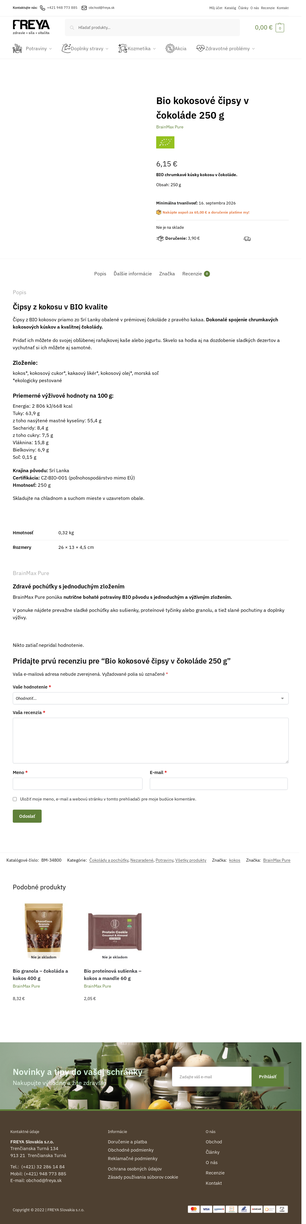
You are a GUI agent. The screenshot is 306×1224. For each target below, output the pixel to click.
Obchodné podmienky (130, 1148)
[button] (269, 27)
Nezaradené (141, 858)
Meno (20, 770)
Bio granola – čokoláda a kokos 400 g (40, 972)
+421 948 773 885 (58, 7)
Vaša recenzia (29, 710)
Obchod (214, 1139)
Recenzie (268, 8)
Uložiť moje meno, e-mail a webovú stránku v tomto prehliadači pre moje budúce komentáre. (108, 797)
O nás (254, 8)
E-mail (158, 770)
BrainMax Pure (170, 125)
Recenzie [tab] (196, 272)
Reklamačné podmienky (132, 1156)
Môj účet (215, 8)
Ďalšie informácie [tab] (133, 272)
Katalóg (230, 8)
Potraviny (164, 858)
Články (243, 8)
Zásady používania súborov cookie (143, 1175)
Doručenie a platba (127, 1139)
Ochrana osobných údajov (135, 1167)
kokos (234, 858)
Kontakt (283, 8)
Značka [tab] (167, 272)
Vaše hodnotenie (32, 685)
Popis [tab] (100, 272)
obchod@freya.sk (102, 7)
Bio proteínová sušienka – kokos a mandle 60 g (112, 972)
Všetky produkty (190, 858)
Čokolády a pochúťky (108, 858)
